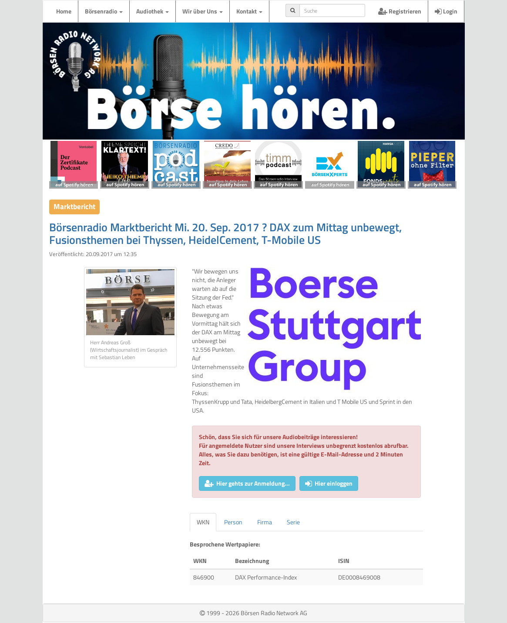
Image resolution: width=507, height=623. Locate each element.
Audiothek (152, 11)
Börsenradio (104, 11)
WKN (203, 521)
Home (63, 11)
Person (233, 521)
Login (446, 11)
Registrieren (399, 11)
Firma (264, 521)
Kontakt (249, 11)
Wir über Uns (202, 11)
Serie (293, 521)
